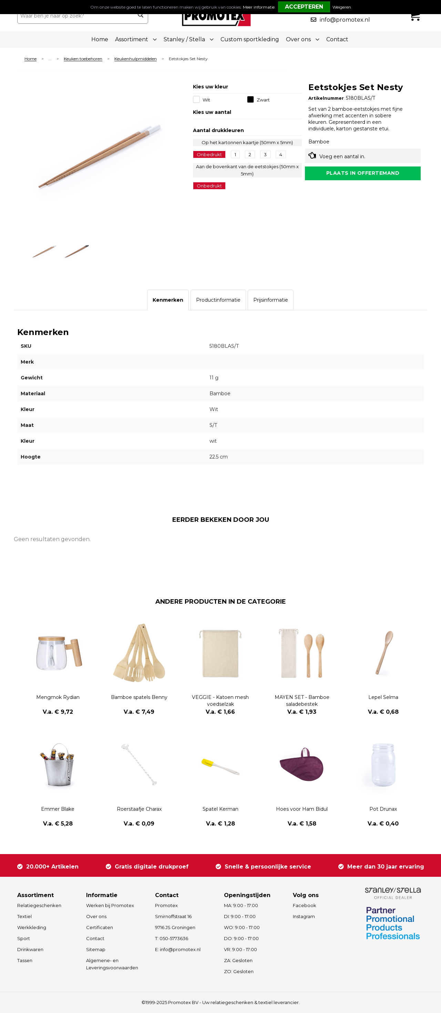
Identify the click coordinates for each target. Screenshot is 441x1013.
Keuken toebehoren (83, 59)
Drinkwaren (30, 949)
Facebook (304, 905)
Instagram (304, 916)
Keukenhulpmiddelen (135, 59)
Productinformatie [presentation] (218, 300)
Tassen (24, 960)
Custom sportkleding (249, 39)
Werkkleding (31, 927)
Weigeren (341, 7)
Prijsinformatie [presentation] (270, 300)
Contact (337, 39)
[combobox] (75, 15)
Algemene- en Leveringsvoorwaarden (112, 964)
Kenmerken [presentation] (168, 300)
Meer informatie (259, 7)
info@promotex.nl (345, 20)
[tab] (168, 300)
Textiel (24, 916)
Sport (23, 938)
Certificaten (99, 927)
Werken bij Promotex (110, 905)
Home (99, 39)
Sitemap (95, 949)
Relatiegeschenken (39, 905)
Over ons (96, 916)
